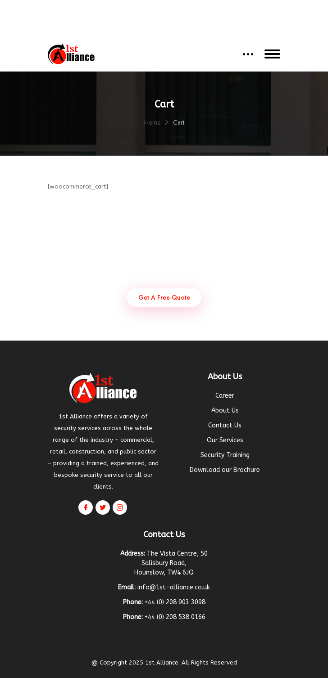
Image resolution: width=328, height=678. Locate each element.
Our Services (225, 440)
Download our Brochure (225, 470)
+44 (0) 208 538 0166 (175, 617)
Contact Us (224, 425)
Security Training (225, 455)
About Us (225, 410)
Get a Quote (164, 25)
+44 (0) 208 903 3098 (215, 10)
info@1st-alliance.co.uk (130, 10)
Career (224, 396)
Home (152, 122)
